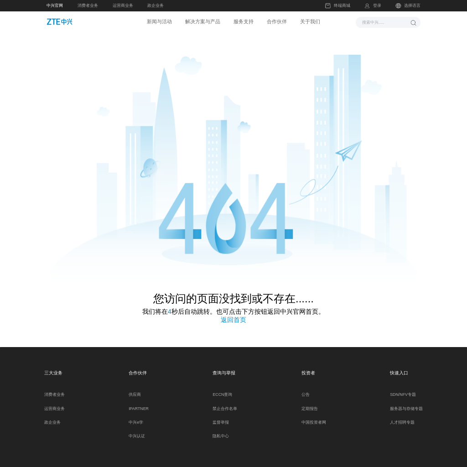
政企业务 (155, 5)
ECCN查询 (222, 389)
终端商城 (337, 6)
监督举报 (221, 417)
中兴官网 (55, 5)
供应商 (135, 389)
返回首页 (233, 314)
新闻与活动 (159, 21)
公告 (305, 389)
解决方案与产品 (202, 21)
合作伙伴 (277, 21)
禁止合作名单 (225, 403)
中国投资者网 (313, 417)
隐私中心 (221, 431)
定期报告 (309, 403)
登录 (377, 5)
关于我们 (310, 21)
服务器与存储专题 (406, 403)
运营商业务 (123, 5)
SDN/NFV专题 (403, 389)
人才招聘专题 (402, 417)
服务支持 (244, 21)
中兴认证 (137, 431)
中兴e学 (136, 417)
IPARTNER (139, 403)
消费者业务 (88, 5)
